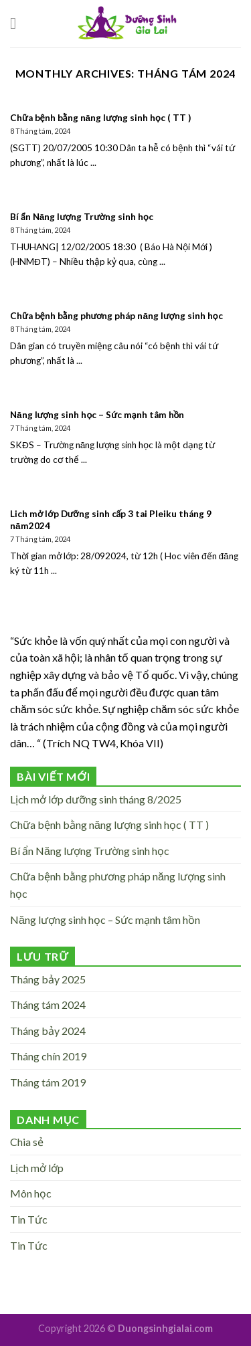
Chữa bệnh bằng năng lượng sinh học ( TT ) (109, 824)
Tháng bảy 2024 (48, 1030)
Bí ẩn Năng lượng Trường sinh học (89, 850)
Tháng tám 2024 (48, 1004)
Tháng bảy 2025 (48, 979)
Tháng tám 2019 (48, 1082)
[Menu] (18, 23)
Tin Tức (29, 1219)
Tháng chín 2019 (48, 1056)
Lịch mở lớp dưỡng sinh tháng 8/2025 (95, 799)
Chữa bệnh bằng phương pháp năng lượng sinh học (118, 885)
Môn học (31, 1193)
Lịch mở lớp (37, 1167)
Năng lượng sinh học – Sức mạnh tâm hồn (105, 919)
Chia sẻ (27, 1141)
